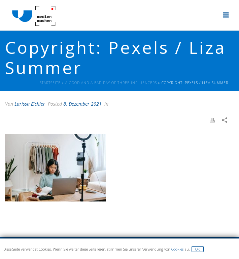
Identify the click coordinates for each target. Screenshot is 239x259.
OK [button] (197, 249)
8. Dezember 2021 (82, 104)
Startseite (50, 82)
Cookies (177, 249)
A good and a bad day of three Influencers (111, 82)
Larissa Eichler (29, 104)
